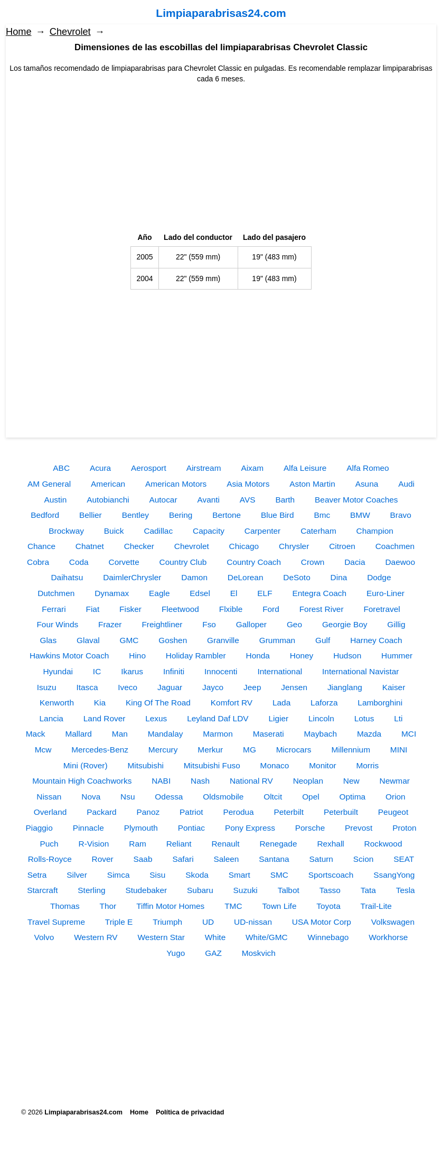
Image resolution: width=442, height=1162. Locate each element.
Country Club (183, 561)
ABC (61, 467)
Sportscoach (331, 874)
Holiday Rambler (196, 655)
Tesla (405, 890)
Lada (281, 702)
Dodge (379, 577)
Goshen (172, 640)
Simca (118, 874)
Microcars (294, 749)
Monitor (322, 765)
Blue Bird (277, 514)
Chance (41, 546)
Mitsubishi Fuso (212, 765)
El (234, 593)
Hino (137, 655)
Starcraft (42, 890)
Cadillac (158, 530)
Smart (239, 874)
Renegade (278, 843)
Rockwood (383, 843)
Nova (90, 796)
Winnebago (328, 937)
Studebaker (146, 890)
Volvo (44, 937)
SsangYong (394, 874)
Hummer (396, 655)
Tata (368, 890)
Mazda (369, 733)
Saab (143, 858)
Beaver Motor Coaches (356, 499)
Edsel (200, 593)
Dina (339, 577)
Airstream (203, 467)
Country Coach (254, 561)
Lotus (364, 718)
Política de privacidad (190, 1112)
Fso (209, 624)
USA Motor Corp (321, 921)
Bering (181, 514)
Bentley (135, 514)
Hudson (347, 655)
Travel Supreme (56, 921)
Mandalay (165, 733)
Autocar (163, 499)
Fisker (130, 609)
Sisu (157, 874)
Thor (108, 905)
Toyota (328, 905)
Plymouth (141, 827)
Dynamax (112, 593)
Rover (103, 858)
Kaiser (394, 687)
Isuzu (47, 687)
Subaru (200, 890)
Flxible (230, 609)
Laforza (324, 702)
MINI (399, 749)
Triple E (119, 921)
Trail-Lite (376, 905)
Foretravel (381, 609)
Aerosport (148, 467)
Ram (137, 843)
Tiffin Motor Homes (170, 905)
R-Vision (94, 843)
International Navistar (360, 671)
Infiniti (173, 671)
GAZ (213, 953)
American (108, 483)
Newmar (395, 780)
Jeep (252, 687)
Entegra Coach (319, 593)
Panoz (148, 811)
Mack (35, 733)
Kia (100, 702)
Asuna (367, 483)
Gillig (396, 624)
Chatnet (90, 546)
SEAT (403, 858)
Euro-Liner (385, 593)
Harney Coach (376, 640)
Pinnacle (88, 827)
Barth (285, 499)
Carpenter (262, 530)
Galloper (251, 624)
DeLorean (246, 577)
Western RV (95, 937)
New (351, 780)
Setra (37, 874)
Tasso (330, 890)
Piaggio (38, 827)
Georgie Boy (345, 624)
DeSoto (296, 577)
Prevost (358, 827)
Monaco (274, 765)
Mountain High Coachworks (81, 780)
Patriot (191, 811)
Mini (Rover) (85, 765)
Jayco (212, 687)
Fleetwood (180, 609)
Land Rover (104, 718)
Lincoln (321, 718)
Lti (398, 718)
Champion (374, 530)
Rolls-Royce (50, 858)
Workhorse (388, 937)
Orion (395, 796)
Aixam (252, 467)
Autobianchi (108, 499)
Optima (353, 796)
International (279, 671)
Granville (223, 640)
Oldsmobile (223, 796)
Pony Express (250, 827)
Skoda (197, 874)
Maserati (268, 733)
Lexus (156, 718)
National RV (251, 780)
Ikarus (132, 671)
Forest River (321, 609)
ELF (264, 593)
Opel (310, 796)
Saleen (226, 858)
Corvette (124, 561)
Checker (139, 546)
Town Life (279, 905)
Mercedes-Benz (99, 749)
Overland (50, 811)
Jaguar (169, 687)
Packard (101, 811)
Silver (77, 874)
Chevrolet (70, 31)
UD (208, 921)
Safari (182, 858)
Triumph (167, 921)
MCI (408, 733)
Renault (226, 843)
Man (120, 733)
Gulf (322, 640)
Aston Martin (312, 483)
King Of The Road (158, 702)
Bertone (226, 514)
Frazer (109, 624)
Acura (100, 467)
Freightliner (162, 624)
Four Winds (57, 624)
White (215, 937)
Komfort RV (231, 702)
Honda (258, 655)
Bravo (400, 514)
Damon (194, 577)
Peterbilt (289, 811)
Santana (274, 858)
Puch (49, 843)
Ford (270, 609)
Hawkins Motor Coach (69, 655)
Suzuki (245, 890)
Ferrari (53, 609)
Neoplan (308, 780)
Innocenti (220, 671)
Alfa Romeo (367, 467)
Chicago (244, 546)
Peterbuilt (341, 811)
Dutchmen (55, 593)
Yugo (175, 953)
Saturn (321, 858)
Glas (48, 640)
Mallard (78, 733)
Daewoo (400, 561)
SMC (279, 874)
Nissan (48, 796)
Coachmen (395, 546)
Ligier (278, 718)
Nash (200, 780)
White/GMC (267, 937)
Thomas (65, 905)
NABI (161, 780)
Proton (404, 827)
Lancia (51, 718)
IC (97, 671)
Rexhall (330, 843)
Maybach (320, 733)
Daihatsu (67, 577)
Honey (302, 655)
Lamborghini (380, 702)
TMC (233, 905)
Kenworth (57, 702)
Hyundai (58, 671)
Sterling (91, 890)
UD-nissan (253, 921)
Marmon (217, 733)
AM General (49, 483)
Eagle (159, 593)
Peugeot (393, 811)
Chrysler (294, 546)
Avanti (208, 499)
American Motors (175, 483)
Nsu (127, 796)
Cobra (38, 561)
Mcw (43, 749)
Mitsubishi (145, 765)
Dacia (354, 561)
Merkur (210, 749)
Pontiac (191, 827)
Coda (79, 561)
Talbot (288, 890)
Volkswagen (393, 921)
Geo (294, 624)
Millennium (350, 749)
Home (19, 31)
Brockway (66, 530)
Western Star (161, 937)
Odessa (169, 796)
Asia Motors (248, 483)
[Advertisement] (221, 159)
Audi (406, 483)
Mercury (163, 749)
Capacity (208, 530)
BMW (360, 514)
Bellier (90, 514)
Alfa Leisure (305, 467)
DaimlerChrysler (132, 577)
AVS (248, 499)
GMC (129, 640)
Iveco (127, 687)
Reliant (179, 843)
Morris (367, 765)
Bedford (45, 514)
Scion (363, 858)
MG (249, 749)
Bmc (322, 514)
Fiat (93, 609)
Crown (312, 561)
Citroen (342, 546)
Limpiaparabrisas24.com (221, 13)
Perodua (238, 811)
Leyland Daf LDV (217, 718)
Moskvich (259, 953)
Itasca (87, 687)
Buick (114, 530)
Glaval (88, 640)
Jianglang (344, 687)
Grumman (277, 640)
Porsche (310, 827)
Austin (55, 499)
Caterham (318, 530)
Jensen (294, 687)
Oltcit (273, 796)
